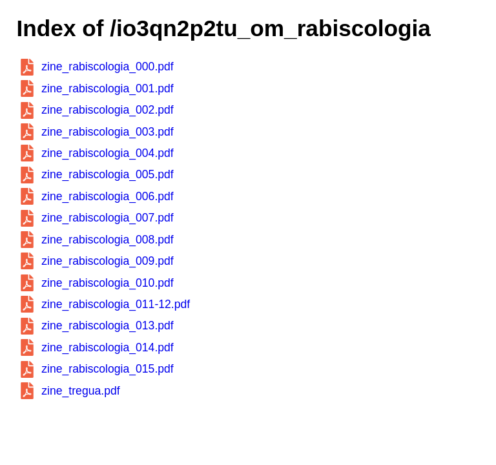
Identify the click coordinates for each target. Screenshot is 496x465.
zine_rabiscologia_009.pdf (107, 260)
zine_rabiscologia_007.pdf (107, 217)
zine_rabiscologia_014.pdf (107, 347)
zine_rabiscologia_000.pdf (107, 66)
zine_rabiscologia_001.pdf (107, 88)
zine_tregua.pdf (80, 390)
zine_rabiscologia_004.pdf (107, 153)
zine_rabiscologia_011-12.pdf (115, 304)
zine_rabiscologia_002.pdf (107, 109)
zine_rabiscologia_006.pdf (107, 196)
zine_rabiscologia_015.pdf (107, 368)
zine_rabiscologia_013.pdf (107, 325)
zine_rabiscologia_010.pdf (107, 282)
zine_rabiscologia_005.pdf (107, 174)
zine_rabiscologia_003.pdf (107, 131)
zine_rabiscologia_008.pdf (107, 239)
